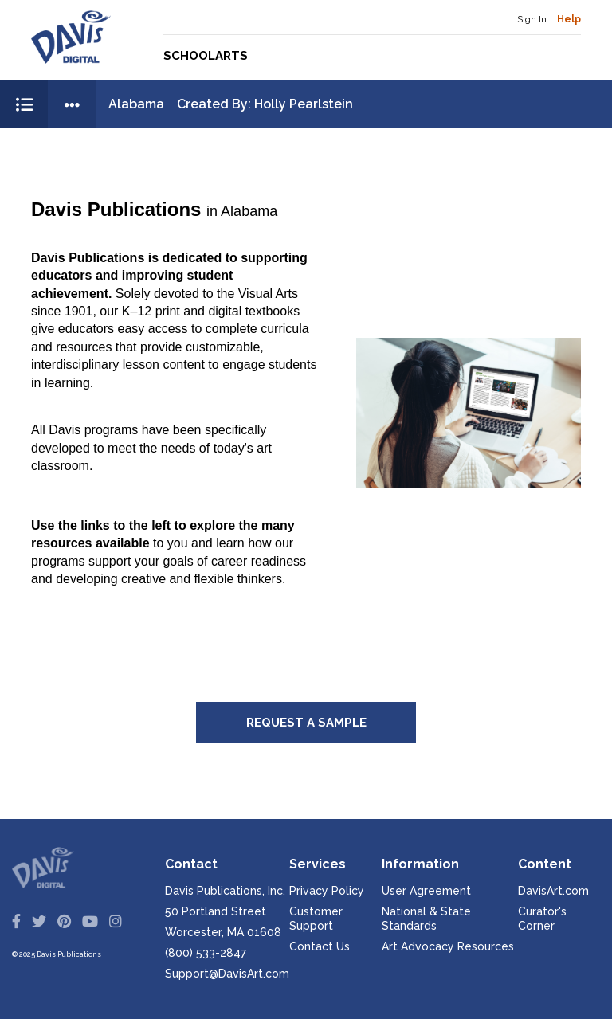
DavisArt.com (553, 890)
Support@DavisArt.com (227, 973)
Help (569, 19)
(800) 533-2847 (205, 952)
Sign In (532, 19)
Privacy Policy (326, 890)
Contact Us (319, 946)
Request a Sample (306, 722)
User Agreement (426, 890)
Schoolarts (205, 56)
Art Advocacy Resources (448, 946)
